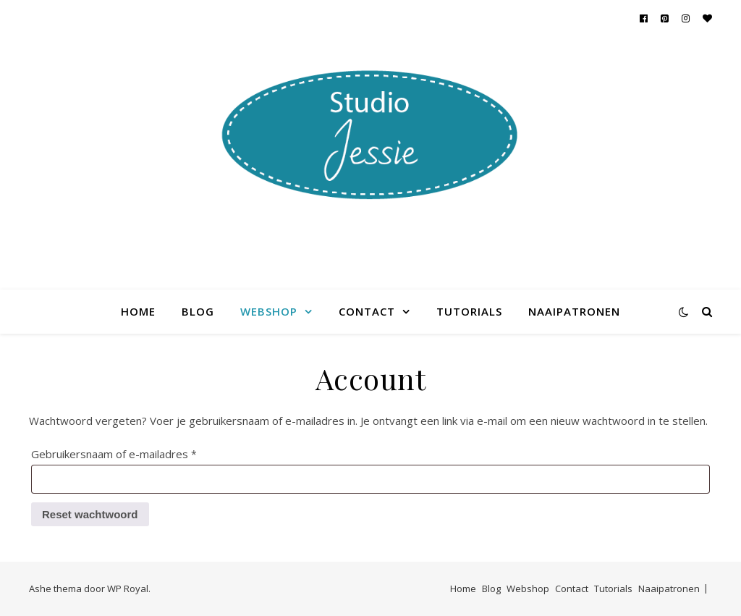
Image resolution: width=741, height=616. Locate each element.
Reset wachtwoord (90, 514)
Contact (367, 311)
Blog (198, 311)
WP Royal (127, 588)
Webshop (268, 311)
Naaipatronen (574, 311)
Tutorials (469, 311)
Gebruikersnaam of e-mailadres (132, 452)
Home (138, 311)
